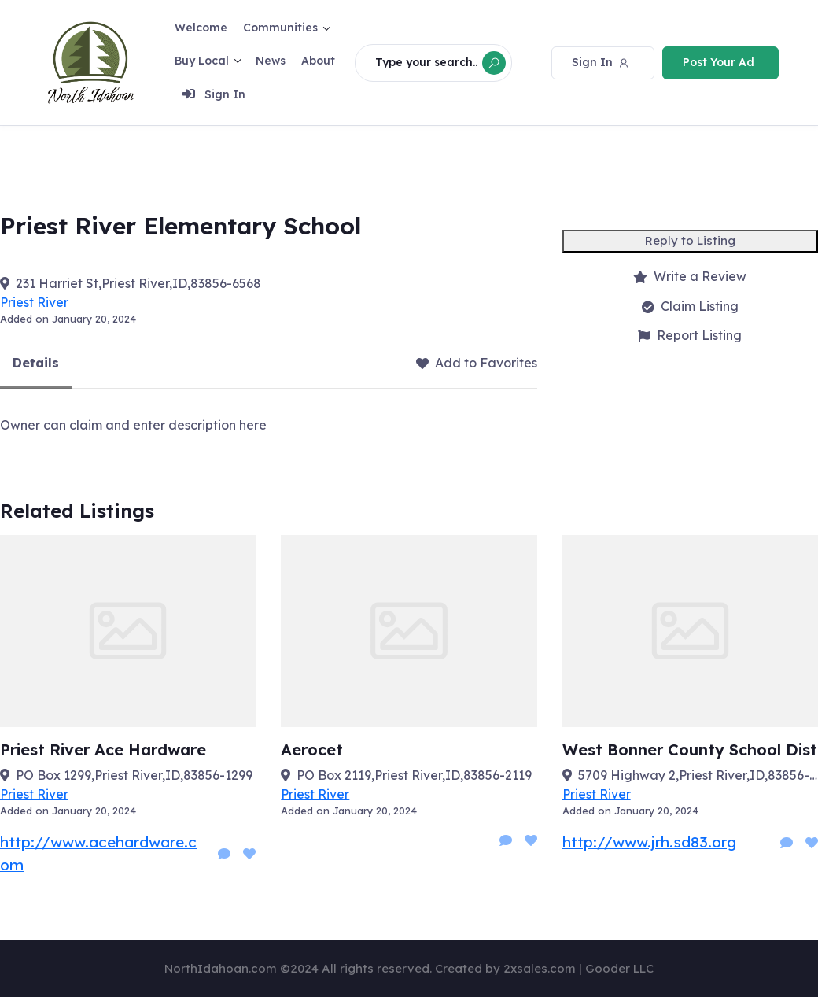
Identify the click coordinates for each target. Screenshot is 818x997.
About (318, 61)
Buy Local (202, 61)
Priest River (34, 305)
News (271, 61)
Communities (280, 27)
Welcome (201, 27)
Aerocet (312, 753)
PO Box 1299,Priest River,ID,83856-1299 (134, 778)
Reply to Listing (690, 243)
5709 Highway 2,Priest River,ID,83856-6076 (698, 778)
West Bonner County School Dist (689, 753)
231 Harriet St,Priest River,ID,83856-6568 (138, 286)
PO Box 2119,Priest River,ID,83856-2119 (414, 778)
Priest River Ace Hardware (103, 753)
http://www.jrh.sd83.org (649, 845)
